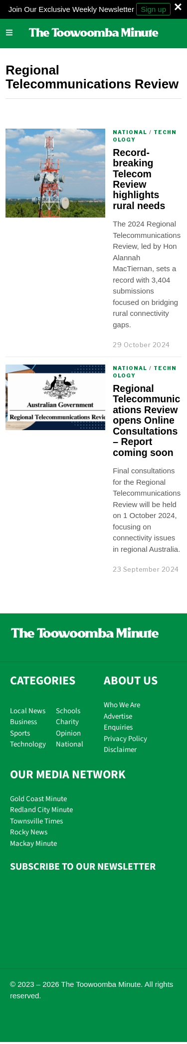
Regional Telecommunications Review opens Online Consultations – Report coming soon (146, 420)
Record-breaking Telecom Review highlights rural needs (139, 179)
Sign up (153, 9)
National (130, 132)
